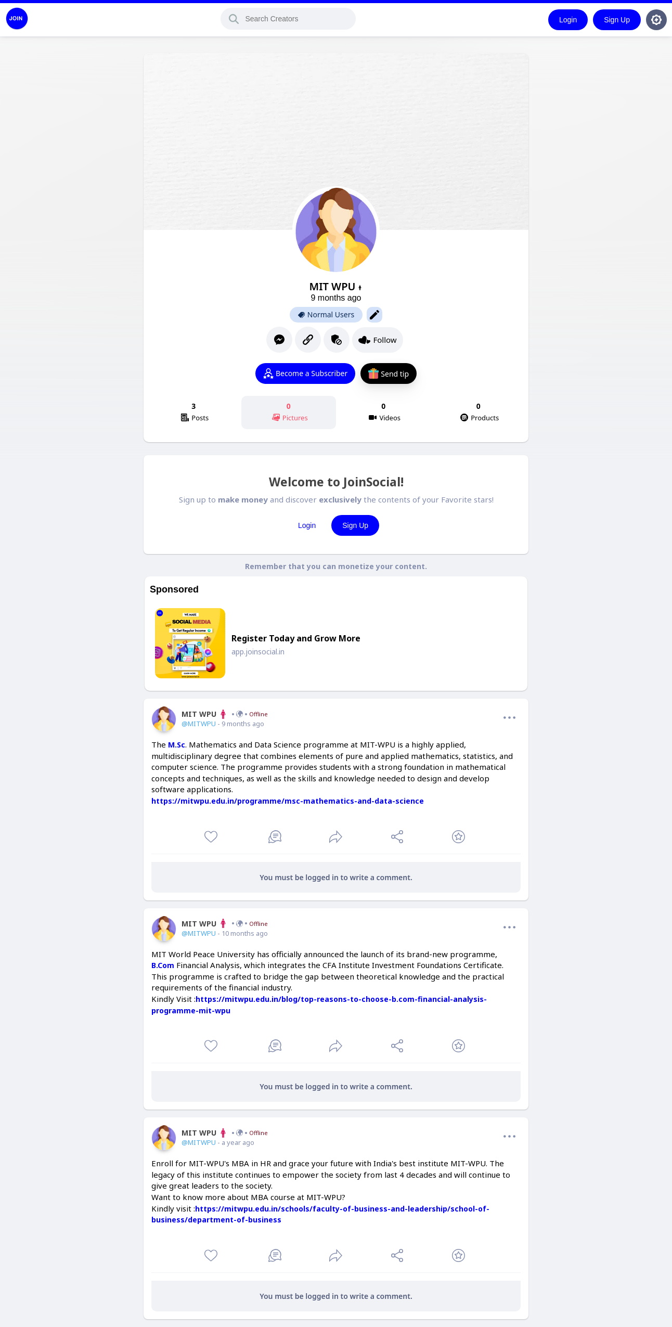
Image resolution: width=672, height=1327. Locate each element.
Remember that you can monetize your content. (336, 566)
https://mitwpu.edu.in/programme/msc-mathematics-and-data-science (287, 801)
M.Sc (176, 745)
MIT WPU (225, 714)
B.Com (162, 965)
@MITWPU (199, 723)
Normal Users (326, 314)
